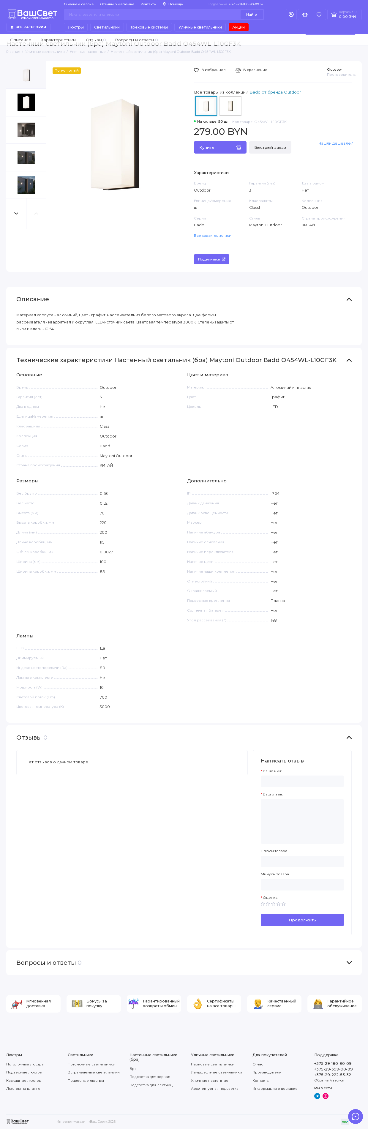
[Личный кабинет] (291, 14)
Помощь (173, 4)
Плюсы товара (274, 851)
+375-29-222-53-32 (332, 1075)
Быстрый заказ (270, 147)
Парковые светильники (212, 1064)
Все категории (28, 27)
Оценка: (270, 898)
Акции (238, 27)
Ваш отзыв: (273, 794)
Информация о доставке (275, 1089)
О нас (257, 1064)
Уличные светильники (200, 27)
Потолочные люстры (25, 1064)
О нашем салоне (79, 4)
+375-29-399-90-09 (333, 1069)
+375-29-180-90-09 (235, 4)
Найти (251, 14)
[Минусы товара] (302, 884)
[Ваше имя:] (302, 781)
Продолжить (302, 920)
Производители (267, 1072)
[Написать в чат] (355, 1116)
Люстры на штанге (23, 1089)
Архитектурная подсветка (215, 1089)
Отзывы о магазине (117, 4)
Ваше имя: (272, 771)
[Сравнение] (305, 14)
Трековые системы (149, 27)
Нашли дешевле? (335, 143)
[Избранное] (319, 14)
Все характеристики (212, 235)
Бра (133, 1069)
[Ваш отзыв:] (302, 821)
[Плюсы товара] (302, 861)
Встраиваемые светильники (94, 1072)
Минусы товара (275, 874)
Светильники (107, 27)
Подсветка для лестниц (151, 1085)
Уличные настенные (209, 1081)
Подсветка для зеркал (149, 1077)
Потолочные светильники (91, 1064)
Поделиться (211, 259)
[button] (16, 213)
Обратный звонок (329, 1080)
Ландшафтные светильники (216, 1072)
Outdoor (334, 69)
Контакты (149, 4)
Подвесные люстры (24, 1072)
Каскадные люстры (24, 1081)
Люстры (76, 27)
